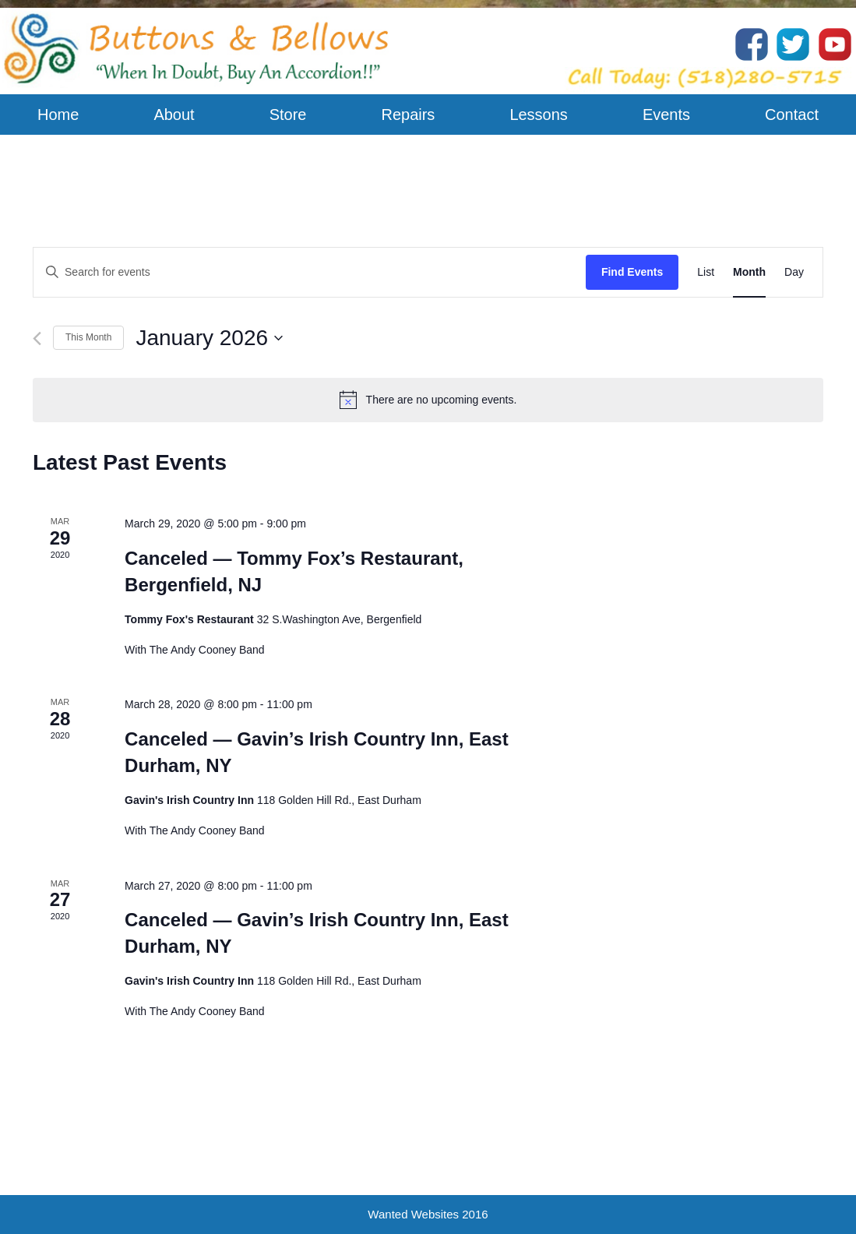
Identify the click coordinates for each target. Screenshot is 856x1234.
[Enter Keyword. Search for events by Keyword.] (309, 272)
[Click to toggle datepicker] (209, 338)
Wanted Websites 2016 (428, 1214)
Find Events (632, 272)
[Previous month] (37, 338)
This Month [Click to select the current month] (88, 337)
